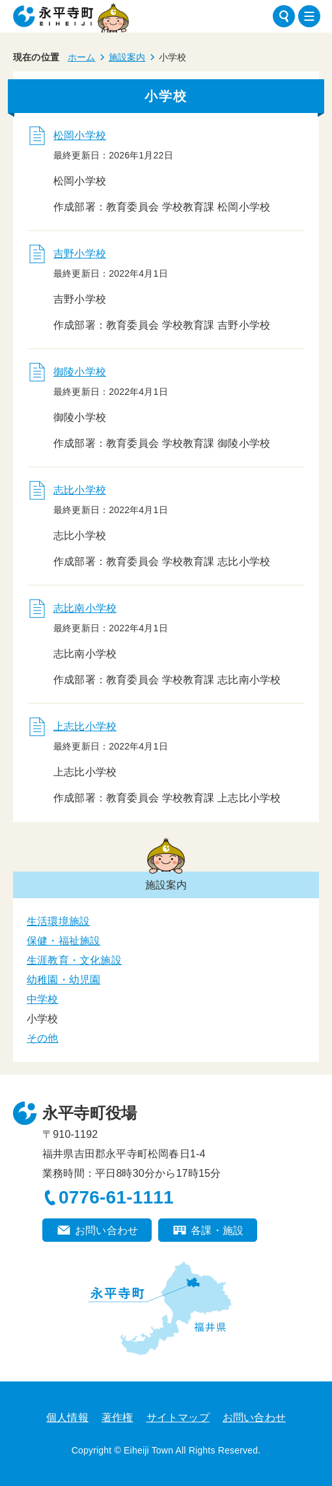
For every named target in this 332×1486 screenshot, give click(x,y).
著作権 (117, 1417)
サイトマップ (178, 1417)
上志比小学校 (85, 726)
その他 (43, 1038)
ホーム (82, 57)
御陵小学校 (79, 371)
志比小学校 (79, 490)
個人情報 (67, 1417)
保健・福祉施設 (63, 940)
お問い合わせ (106, 1230)
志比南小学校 (85, 608)
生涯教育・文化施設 (74, 960)
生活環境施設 (58, 921)
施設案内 (127, 57)
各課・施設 (217, 1230)
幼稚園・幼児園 (63, 979)
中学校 (43, 999)
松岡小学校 (79, 135)
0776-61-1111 (116, 1197)
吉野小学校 (79, 253)
